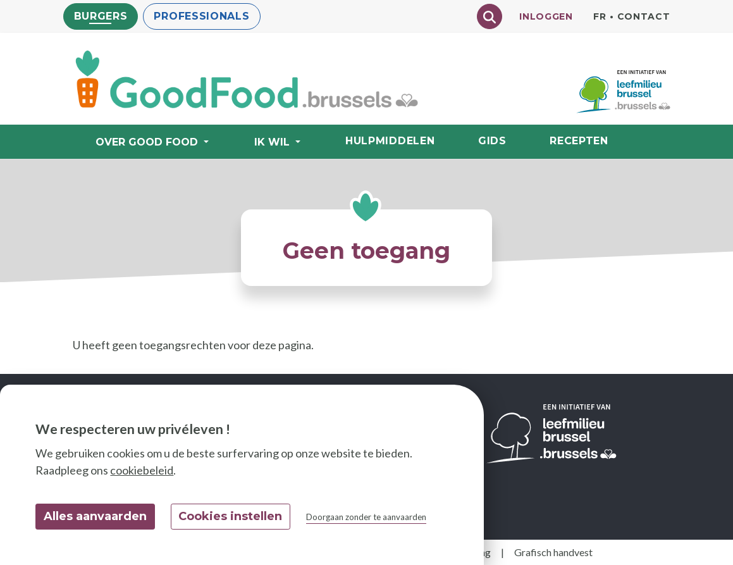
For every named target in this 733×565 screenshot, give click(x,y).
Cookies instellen (230, 516)
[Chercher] (489, 16)
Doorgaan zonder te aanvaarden (366, 517)
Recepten (579, 141)
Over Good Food (148, 142)
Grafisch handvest (553, 552)
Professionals (201, 16)
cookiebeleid (141, 470)
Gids (492, 141)
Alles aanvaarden (95, 516)
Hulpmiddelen (389, 141)
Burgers (101, 16)
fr (599, 16)
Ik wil (273, 142)
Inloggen (546, 16)
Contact (643, 16)
